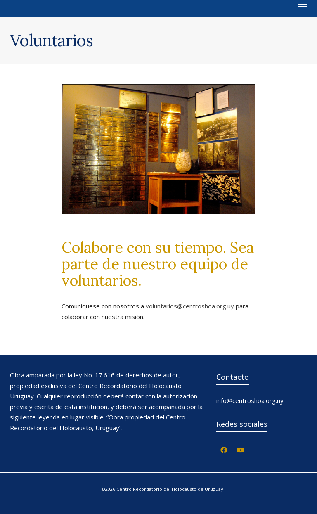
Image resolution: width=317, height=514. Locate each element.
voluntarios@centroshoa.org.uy (190, 306)
